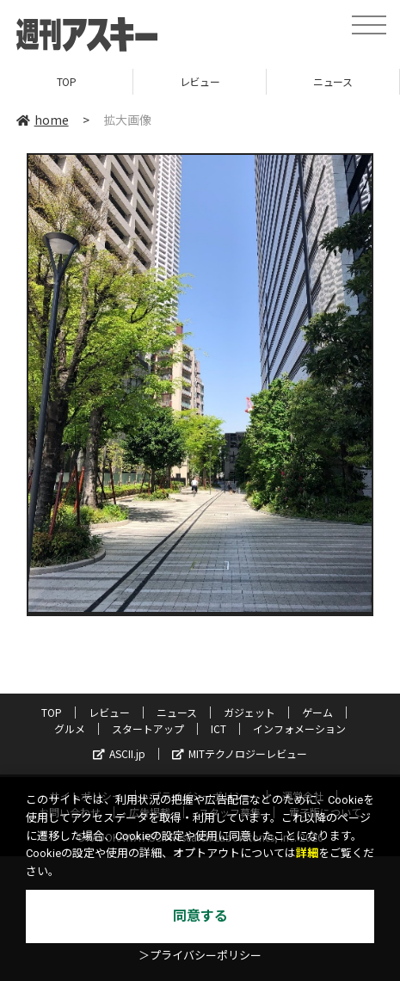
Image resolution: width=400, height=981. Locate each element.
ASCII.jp (119, 753)
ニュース (332, 81)
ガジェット (249, 712)
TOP (67, 81)
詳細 (307, 853)
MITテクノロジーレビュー (239, 753)
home (42, 119)
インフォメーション (299, 728)
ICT (218, 728)
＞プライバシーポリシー (200, 955)
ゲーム (317, 712)
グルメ (69, 728)
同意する (200, 916)
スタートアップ (148, 728)
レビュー (199, 81)
